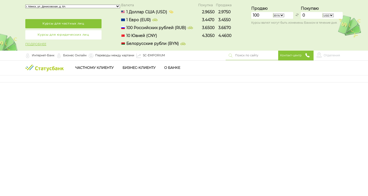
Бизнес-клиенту (139, 68)
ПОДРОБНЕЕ (35, 44)
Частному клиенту (94, 68)
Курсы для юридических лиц (63, 34)
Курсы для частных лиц (63, 23)
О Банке (172, 68)
